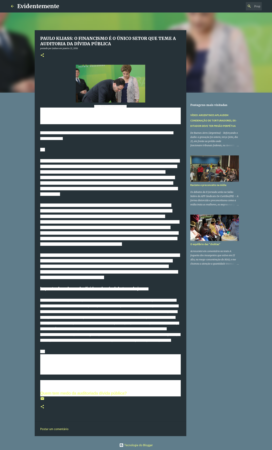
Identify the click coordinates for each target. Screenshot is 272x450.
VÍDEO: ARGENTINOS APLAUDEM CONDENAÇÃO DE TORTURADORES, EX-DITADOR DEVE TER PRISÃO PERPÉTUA (213, 120)
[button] (42, 55)
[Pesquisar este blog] (243, 6)
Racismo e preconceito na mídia (208, 185)
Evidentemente (38, 6)
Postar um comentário (54, 429)
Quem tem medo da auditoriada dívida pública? (83, 393)
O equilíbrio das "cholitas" (205, 244)
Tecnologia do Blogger (136, 445)
